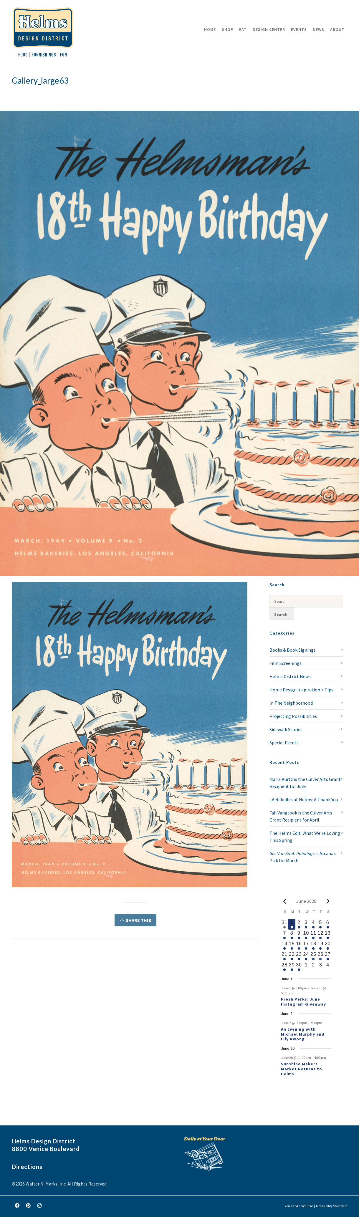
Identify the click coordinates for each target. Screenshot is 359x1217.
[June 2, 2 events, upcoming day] (298, 924)
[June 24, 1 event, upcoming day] (306, 956)
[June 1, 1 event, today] (291, 924)
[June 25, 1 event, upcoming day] (313, 956)
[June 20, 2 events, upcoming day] (327, 945)
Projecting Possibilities (293, 716)
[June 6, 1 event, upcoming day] (327, 924)
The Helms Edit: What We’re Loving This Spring (304, 836)
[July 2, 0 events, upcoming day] (313, 966)
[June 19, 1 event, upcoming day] (320, 945)
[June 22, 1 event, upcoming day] (291, 956)
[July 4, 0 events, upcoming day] (327, 966)
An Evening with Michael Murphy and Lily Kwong (303, 1034)
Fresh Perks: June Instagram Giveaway (303, 1001)
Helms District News (290, 676)
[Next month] (327, 901)
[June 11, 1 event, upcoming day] (313, 935)
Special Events (284, 743)
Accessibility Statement (331, 1206)
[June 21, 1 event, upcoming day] (284, 956)
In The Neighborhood (291, 703)
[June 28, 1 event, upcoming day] (284, 966)
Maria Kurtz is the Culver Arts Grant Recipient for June (305, 782)
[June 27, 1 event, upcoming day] (327, 956)
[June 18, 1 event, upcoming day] (313, 945)
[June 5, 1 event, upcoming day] (320, 924)
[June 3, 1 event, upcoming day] (306, 924)
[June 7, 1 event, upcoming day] (284, 935)
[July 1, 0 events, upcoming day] (306, 966)
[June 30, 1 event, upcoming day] (298, 966)
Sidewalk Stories (285, 729)
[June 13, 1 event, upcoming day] (327, 935)
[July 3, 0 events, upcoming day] (320, 966)
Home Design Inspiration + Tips (301, 690)
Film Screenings (285, 663)
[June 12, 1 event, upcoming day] (320, 935)
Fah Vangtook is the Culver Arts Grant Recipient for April (300, 816)
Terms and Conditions (298, 1206)
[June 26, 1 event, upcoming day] (320, 956)
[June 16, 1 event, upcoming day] (298, 945)
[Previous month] (284, 901)
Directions (27, 1166)
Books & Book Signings (292, 650)
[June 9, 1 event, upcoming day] (298, 935)
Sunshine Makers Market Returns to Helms (301, 1069)
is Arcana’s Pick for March (302, 856)
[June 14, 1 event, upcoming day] (284, 945)
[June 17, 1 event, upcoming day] (306, 945)
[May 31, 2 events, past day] (284, 924)
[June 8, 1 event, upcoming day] (291, 935)
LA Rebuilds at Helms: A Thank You (303, 799)
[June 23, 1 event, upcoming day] (298, 956)
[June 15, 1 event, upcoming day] (291, 945)
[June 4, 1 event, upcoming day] (313, 924)
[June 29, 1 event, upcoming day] (291, 966)
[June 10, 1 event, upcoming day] (306, 935)
